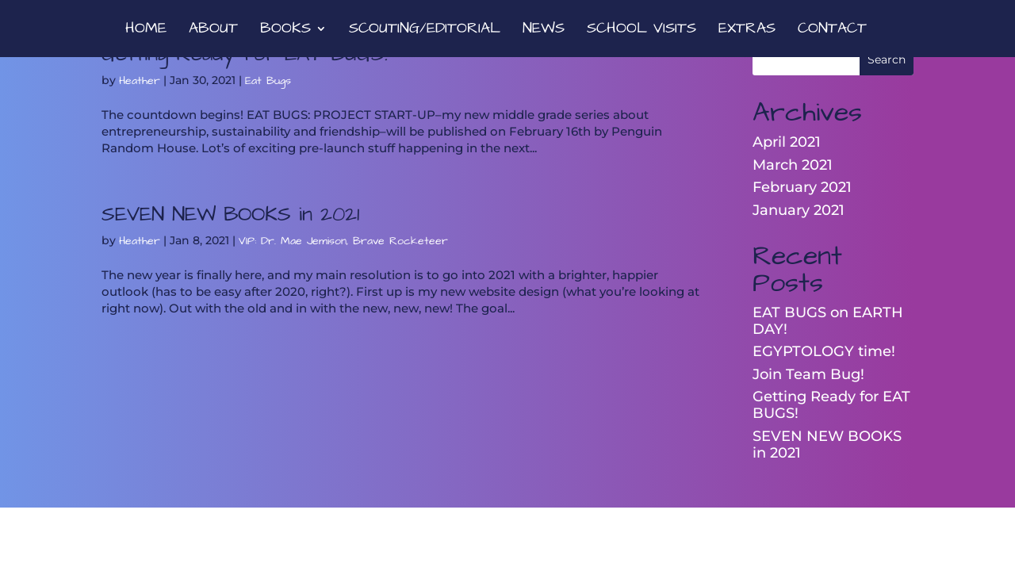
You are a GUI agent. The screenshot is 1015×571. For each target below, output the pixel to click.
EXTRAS (747, 31)
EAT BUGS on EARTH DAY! (828, 321)
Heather (139, 81)
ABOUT (213, 31)
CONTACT (832, 31)
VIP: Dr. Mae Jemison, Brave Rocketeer (343, 241)
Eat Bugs (268, 81)
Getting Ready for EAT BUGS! (831, 405)
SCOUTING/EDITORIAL (424, 31)
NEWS (544, 31)
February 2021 (802, 187)
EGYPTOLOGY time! (824, 351)
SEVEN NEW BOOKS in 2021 (230, 214)
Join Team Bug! (808, 374)
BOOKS (285, 31)
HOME (146, 31)
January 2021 (799, 210)
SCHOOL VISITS (641, 31)
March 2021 (793, 165)
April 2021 (787, 142)
